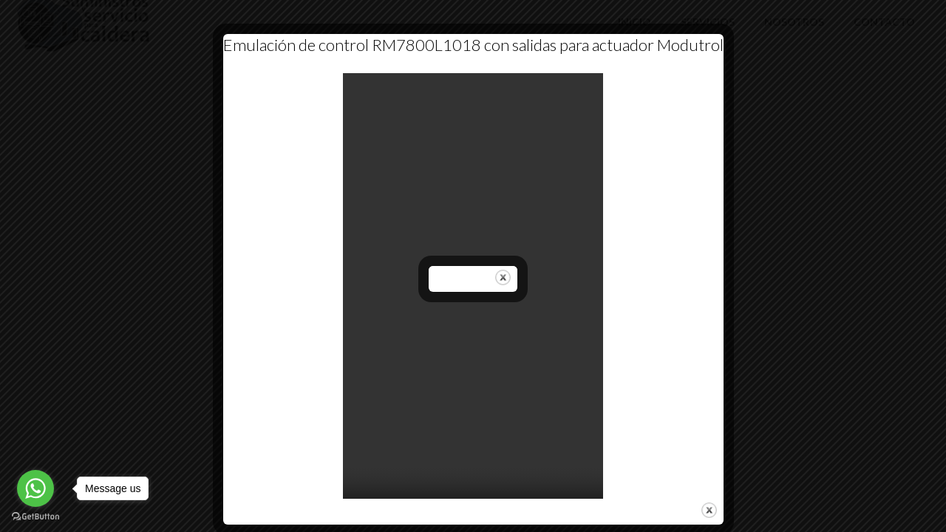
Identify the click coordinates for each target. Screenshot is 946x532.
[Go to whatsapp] (35, 488)
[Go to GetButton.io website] (35, 517)
